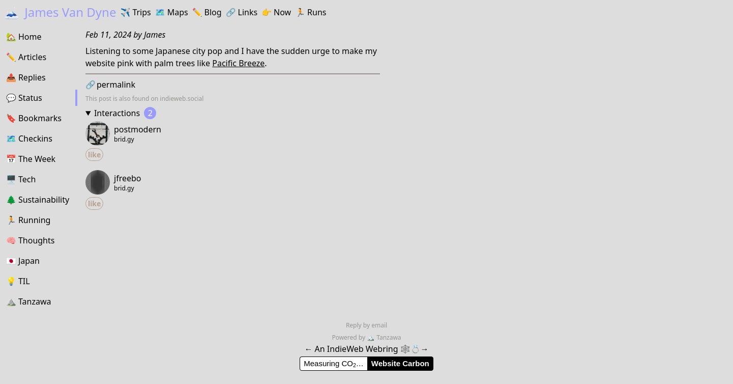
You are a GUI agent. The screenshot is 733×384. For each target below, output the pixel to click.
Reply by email (366, 325)
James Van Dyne (60, 12)
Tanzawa (384, 337)
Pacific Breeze (238, 63)
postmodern (137, 129)
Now (276, 12)
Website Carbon (400, 363)
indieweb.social (181, 98)
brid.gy (124, 139)
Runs (310, 12)
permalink (110, 84)
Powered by (349, 337)
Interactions (125, 113)
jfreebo (127, 178)
